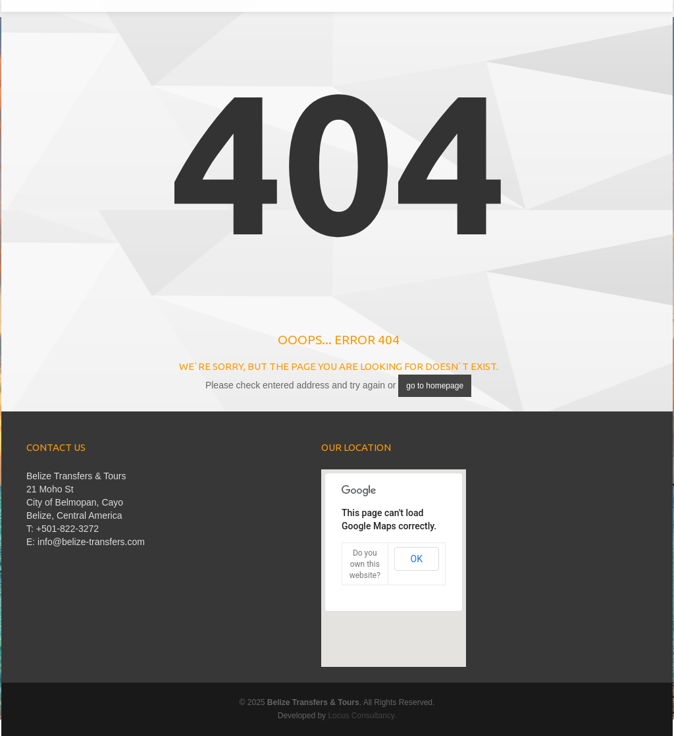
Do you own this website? (365, 564)
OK (417, 559)
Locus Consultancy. (362, 715)
